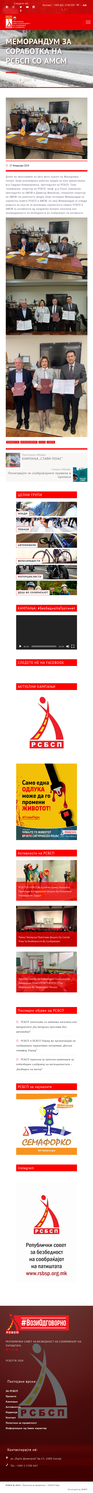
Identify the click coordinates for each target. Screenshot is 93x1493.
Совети (50, 442)
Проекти (11, 1396)
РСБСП (27, 80)
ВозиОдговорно (29, 442)
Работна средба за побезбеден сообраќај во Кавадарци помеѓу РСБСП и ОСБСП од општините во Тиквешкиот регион (44, 983)
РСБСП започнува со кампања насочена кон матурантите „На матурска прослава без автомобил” (46, 1026)
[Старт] (20, 646)
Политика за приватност (21, 1422)
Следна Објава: (38, 473)
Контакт (11, 1417)
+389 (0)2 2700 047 (64, 5)
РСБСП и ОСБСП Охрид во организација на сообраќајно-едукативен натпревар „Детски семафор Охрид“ (46, 1045)
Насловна (11, 79)
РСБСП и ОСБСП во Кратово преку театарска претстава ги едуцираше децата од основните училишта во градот (45, 891)
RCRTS (84, 1489)
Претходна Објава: (54, 457)
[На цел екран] (72, 646)
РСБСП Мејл (54, 1485)
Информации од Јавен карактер (26, 1428)
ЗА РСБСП (12, 1391)
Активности (13, 442)
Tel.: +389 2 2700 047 (24, 1465)
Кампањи (12, 1401)
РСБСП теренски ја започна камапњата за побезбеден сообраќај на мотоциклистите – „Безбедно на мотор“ (45, 1064)
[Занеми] (67, 646)
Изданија (11, 1412)
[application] (46, 632)
